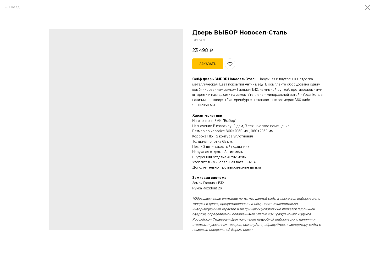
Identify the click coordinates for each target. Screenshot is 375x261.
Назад (14, 7)
